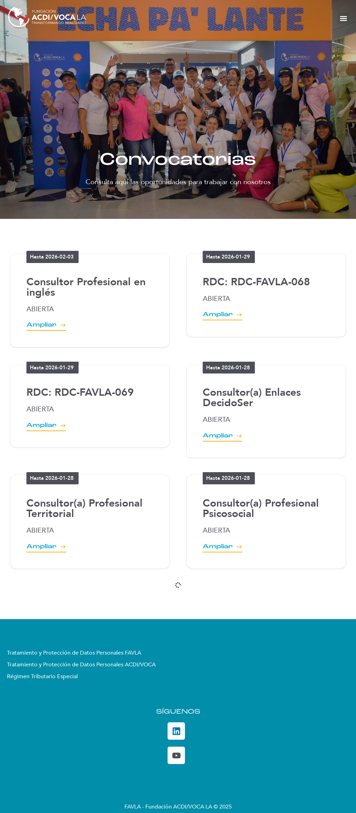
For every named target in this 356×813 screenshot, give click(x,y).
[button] (343, 18)
